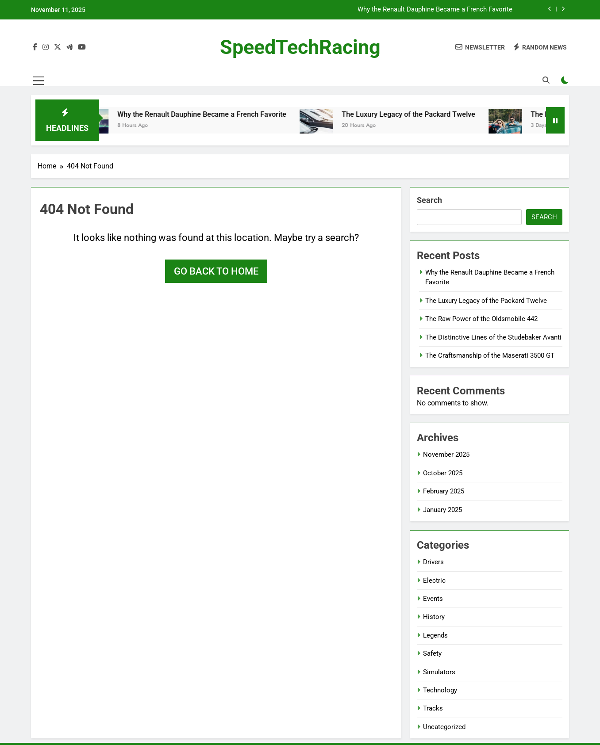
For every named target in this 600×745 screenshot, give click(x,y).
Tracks (433, 708)
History (434, 617)
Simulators (439, 672)
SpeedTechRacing (300, 47)
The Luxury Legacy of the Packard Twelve (414, 114)
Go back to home (216, 271)
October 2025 (442, 473)
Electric (434, 581)
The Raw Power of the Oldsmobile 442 (481, 319)
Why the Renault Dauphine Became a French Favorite (435, 9)
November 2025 (446, 454)
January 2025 (442, 510)
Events (433, 599)
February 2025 (443, 491)
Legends (435, 635)
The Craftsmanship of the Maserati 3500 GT (489, 355)
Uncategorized (444, 727)
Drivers (433, 562)
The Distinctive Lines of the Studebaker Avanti (493, 337)
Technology (440, 690)
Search (429, 200)
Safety (432, 653)
